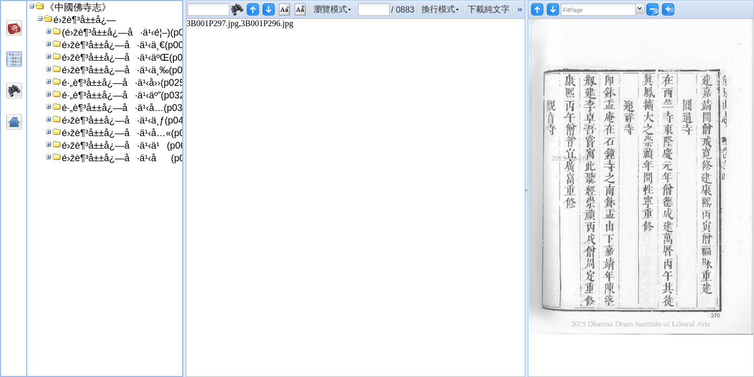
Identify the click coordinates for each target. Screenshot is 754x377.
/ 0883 (402, 9)
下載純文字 (488, 9)
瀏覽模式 (330, 9)
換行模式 (438, 9)
